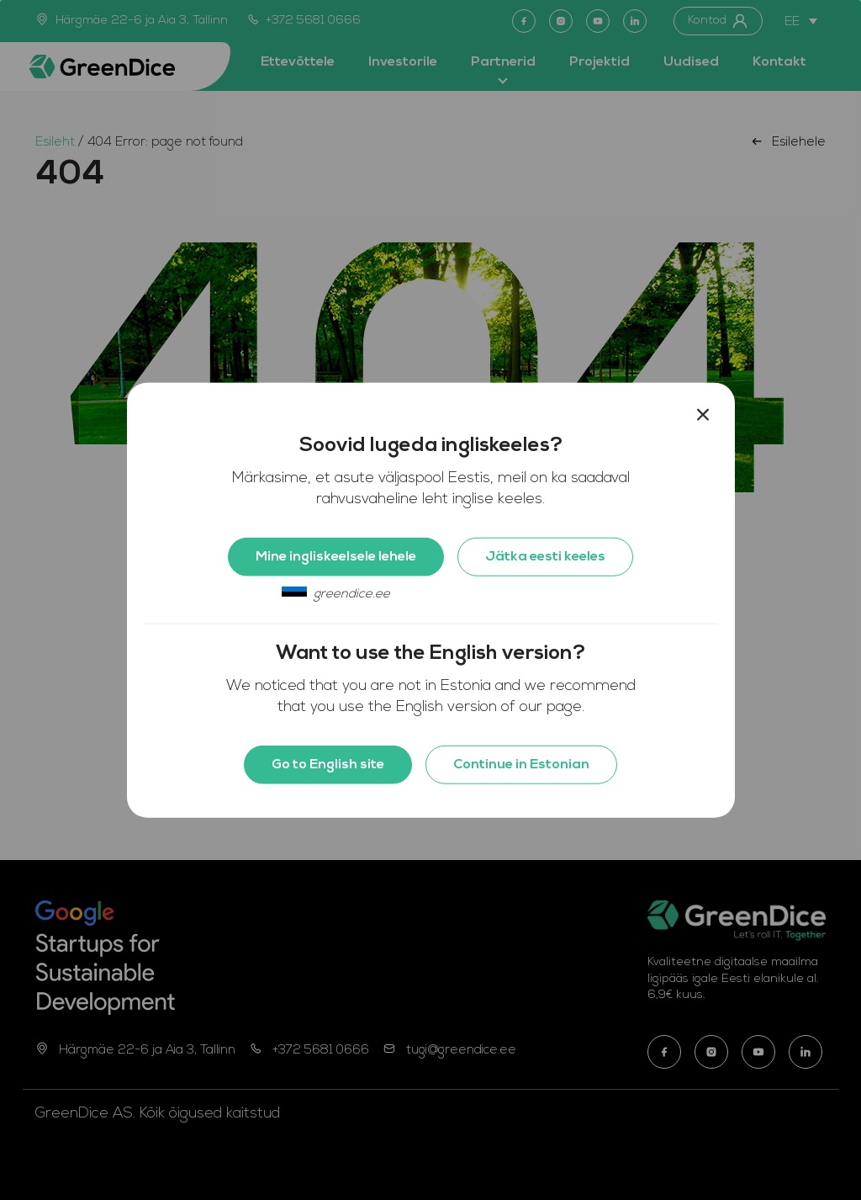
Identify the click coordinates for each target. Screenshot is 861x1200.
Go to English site (328, 764)
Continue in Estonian (521, 764)
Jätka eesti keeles (545, 556)
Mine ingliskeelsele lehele (336, 556)
